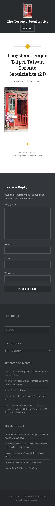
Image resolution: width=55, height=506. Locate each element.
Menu (29, 28)
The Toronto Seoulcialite (27, 21)
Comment (10, 205)
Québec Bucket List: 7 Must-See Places (23, 462)
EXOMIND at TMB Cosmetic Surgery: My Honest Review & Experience (27, 436)
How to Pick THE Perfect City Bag (21, 468)
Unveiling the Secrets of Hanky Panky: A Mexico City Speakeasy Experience (27, 445)
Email (8, 258)
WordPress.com (31, 500)
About (23, 390)
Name (8, 244)
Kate (23, 81)
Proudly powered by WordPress (23, 496)
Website (9, 273)
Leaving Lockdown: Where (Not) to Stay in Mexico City (24, 455)
